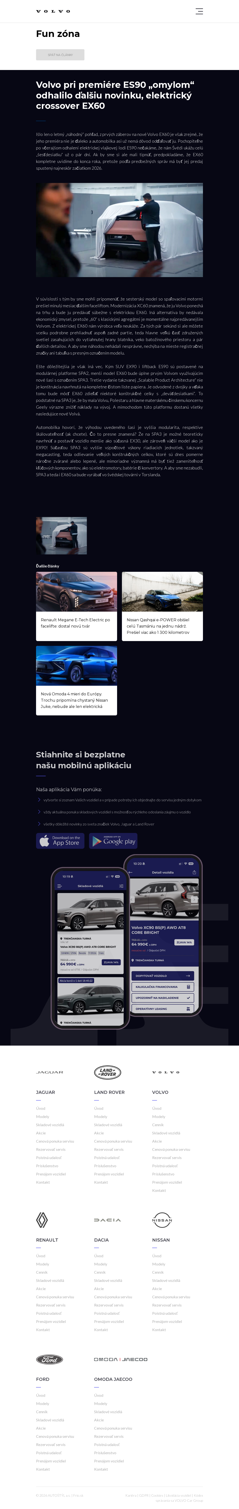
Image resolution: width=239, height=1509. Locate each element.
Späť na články (60, 55)
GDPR (144, 1495)
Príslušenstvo (47, 1165)
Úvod (40, 1108)
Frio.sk (78, 1495)
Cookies (157, 1495)
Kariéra (130, 1495)
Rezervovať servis (51, 1149)
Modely (42, 1116)
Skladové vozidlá (50, 1124)
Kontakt (43, 1182)
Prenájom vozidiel (51, 1174)
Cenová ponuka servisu (55, 1141)
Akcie (41, 1133)
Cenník (158, 1124)
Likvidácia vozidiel (178, 1495)
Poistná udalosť (49, 1157)
